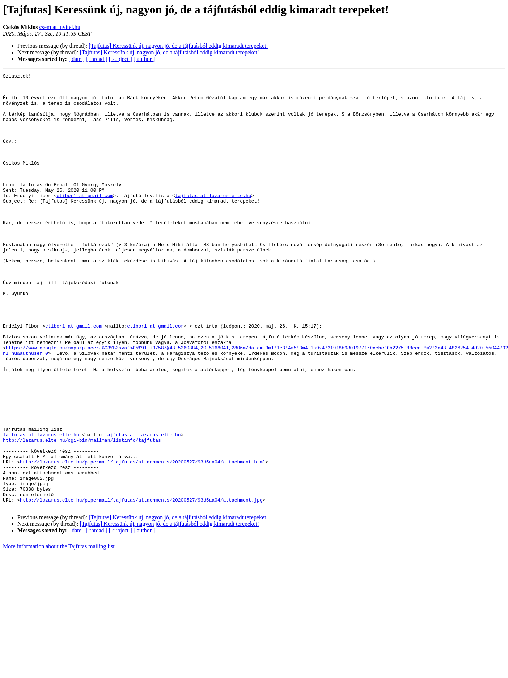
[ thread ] (96, 59)
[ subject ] (120, 59)
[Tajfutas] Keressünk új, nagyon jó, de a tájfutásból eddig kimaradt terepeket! (178, 46)
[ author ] (144, 59)
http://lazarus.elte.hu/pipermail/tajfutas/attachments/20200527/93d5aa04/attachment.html (143, 540)
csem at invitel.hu (59, 27)
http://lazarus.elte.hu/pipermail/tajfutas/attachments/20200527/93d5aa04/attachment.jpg (141, 585)
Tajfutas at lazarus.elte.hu (41, 507)
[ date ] (76, 59)
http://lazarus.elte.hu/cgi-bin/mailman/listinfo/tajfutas (82, 514)
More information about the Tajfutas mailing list (59, 632)
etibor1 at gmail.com (84, 220)
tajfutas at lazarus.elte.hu (213, 220)
